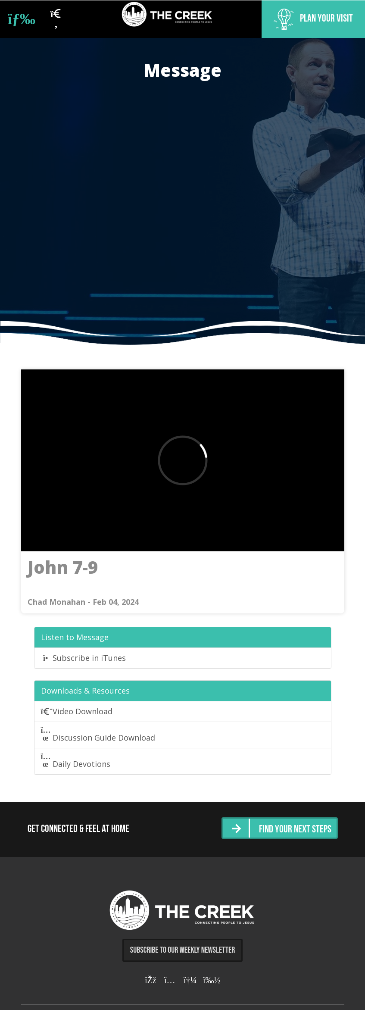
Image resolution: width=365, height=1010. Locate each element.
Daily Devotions (76, 761)
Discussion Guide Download (98, 734)
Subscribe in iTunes (83, 658)
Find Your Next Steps (295, 830)
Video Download (77, 711)
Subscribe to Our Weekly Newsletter (182, 950)
